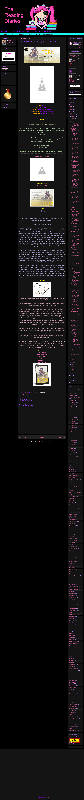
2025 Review (71, 448)
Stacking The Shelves (73, 670)
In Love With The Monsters (74, 575)
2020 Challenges (72, 431)
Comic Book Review (73, 519)
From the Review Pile (73, 559)
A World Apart (73, 59)
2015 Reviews (72, 413)
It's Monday (71, 577)
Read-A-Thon (71, 639)
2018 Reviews (72, 425)
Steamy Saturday (72, 672)
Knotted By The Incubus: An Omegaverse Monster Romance (74, 64)
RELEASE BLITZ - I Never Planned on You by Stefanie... (75, 210)
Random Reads (72, 629)
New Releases (72, 616)
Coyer (70, 527)
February (73, 367)
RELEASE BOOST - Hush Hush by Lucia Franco (75, 236)
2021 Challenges (72, 433)
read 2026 (71, 633)
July (72, 359)
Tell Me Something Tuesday (74, 695)
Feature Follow (72, 546)
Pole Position (73, 76)
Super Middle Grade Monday (74, 677)
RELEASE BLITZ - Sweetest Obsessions (75, 248)
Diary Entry (71, 532)
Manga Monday (72, 593)
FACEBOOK (42, 352)
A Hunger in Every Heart (74, 80)
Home (5, 34)
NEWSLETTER (42, 354)
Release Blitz (71, 645)
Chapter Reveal (72, 510)
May (72, 362)
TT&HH (70, 714)
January (73, 369)
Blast (70, 463)
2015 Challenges (72, 410)
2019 (71, 113)
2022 (71, 107)
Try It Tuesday (72, 712)
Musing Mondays (72, 608)
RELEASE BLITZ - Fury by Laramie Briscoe (75, 340)
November (73, 116)
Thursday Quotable (73, 706)
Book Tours (71, 490)
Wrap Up (71, 728)
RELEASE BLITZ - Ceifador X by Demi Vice (75, 276)
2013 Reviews (72, 404)
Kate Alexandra (74, 60)
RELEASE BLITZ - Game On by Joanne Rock (75, 232)
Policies (30, 34)
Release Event (72, 649)
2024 (71, 104)
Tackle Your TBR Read (73, 687)
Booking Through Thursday (74, 492)
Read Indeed (71, 637)
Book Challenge (72, 486)
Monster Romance (72, 604)
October (73, 118)
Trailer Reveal (72, 710)
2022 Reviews (72, 438)
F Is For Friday (72, 542)
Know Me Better (72, 584)
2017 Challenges (72, 419)
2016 (71, 375)
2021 (71, 109)
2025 (71, 102)
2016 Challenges (72, 415)
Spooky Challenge (72, 668)
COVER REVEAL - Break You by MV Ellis (75, 197)
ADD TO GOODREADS (42, 157)
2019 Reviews (72, 429)
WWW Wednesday (72, 730)
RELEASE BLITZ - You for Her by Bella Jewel (75, 184)
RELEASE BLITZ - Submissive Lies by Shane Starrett (75, 193)
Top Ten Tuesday (72, 708)
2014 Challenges (72, 406)
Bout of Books (72, 502)
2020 (71, 111)
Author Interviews (48, 34)
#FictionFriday (72, 393)
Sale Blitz (71, 662)
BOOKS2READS (42, 185)
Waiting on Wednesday (73, 718)
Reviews (38, 34)
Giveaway (71, 563)
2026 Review (71, 450)
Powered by (8, 62)
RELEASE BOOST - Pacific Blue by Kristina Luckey (75, 240)
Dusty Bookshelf (72, 536)
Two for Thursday (72, 716)
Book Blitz (71, 481)
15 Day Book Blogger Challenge (75, 397)
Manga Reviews (72, 595)
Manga (70, 591)
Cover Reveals (27, 395)
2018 (71, 371)
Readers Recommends (73, 641)
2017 (71, 373)
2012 (71, 382)
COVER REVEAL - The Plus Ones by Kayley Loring (75, 153)
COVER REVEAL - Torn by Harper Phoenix (75, 284)
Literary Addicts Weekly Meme (75, 586)
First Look (71, 550)
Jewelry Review (72, 582)
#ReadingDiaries (72, 395)
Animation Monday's (73, 456)
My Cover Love (72, 612)
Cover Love (73, 288)
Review (70, 656)
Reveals (35, 395)
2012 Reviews (72, 400)
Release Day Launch (73, 647)
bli (69, 465)
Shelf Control (71, 666)
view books (80, 47)
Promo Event (71, 624)
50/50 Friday (71, 454)
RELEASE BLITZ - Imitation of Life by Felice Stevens (75, 308)
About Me (12, 34)
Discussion (71, 534)
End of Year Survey (73, 538)
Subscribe (8, 59)
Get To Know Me (72, 561)
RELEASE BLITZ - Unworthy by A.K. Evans (75, 161)
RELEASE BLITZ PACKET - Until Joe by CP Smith (75, 304)
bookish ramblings (72, 496)
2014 (71, 378)
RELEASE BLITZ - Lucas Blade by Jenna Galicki (75, 352)
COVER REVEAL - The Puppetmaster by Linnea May (75, 190)
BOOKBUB (42, 358)
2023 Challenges (72, 440)
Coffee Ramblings (72, 514)
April (72, 364)
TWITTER (42, 356)
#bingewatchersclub (73, 389)
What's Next (71, 724)
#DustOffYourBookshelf (73, 391)
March (72, 366)
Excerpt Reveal (72, 540)
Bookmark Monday (72, 498)
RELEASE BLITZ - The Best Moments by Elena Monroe (75, 142)
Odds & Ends (71, 618)
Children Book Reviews (73, 512)
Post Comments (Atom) (46, 442)
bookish (70, 494)
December (73, 114)
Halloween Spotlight (73, 569)
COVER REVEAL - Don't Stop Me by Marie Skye (75, 138)
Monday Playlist (72, 599)
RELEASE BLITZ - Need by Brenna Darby (75, 252)
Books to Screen (72, 500)
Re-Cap (70, 631)
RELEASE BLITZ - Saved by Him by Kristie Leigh (75, 229)
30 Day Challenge (72, 452)
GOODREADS (42, 360)
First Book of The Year (73, 548)
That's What (71, 700)
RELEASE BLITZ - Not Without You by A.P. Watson (75, 317)
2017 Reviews (72, 421)
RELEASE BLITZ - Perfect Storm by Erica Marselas (75, 300)
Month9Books (71, 606)
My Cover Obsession (73, 614)
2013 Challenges (72, 402)
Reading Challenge (73, 643)
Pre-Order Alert (72, 620)
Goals (70, 565)
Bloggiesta (71, 473)
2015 (71, 377)
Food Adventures (72, 552)
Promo (70, 622)
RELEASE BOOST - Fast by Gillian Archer (75, 244)
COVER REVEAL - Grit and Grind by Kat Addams (75, 314)
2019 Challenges (72, 427)
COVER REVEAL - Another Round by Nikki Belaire (75, 280)
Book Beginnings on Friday (74, 479)
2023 (71, 106)
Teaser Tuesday (72, 693)
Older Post (61, 437)
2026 (71, 100)
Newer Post (23, 437)
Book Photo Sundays (73, 488)
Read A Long (71, 635)
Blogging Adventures (73, 475)
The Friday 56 (72, 702)
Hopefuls (71, 573)
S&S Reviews (71, 660)
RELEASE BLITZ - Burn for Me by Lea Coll (75, 268)
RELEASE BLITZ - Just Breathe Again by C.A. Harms (75, 272)
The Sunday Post (74, 187)
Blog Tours (71, 471)
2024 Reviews (72, 444)
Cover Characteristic (73, 521)
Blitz (70, 467)
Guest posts (71, 567)
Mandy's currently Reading (75, 56)
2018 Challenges (72, 423)
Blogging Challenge (73, 477)
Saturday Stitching (72, 664)
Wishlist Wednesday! (75, 223)
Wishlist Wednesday (73, 726)
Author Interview (72, 458)
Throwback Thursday (73, 704)
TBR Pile (71, 689)
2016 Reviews (72, 417)
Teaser (70, 691)
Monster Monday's (72, 601)
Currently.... (71, 529)
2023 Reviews (72, 442)
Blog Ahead (71, 469)
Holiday (70, 571)
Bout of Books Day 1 (75, 255)
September (73, 119)
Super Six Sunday (72, 680)
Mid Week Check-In (73, 597)
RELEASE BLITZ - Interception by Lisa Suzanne (75, 134)
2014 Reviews (72, 408)
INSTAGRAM (42, 362)
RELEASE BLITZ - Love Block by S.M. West (75, 206)
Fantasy (70, 544)
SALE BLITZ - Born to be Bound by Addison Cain (75, 296)
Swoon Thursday (72, 685)
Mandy (9, 40)
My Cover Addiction (73, 610)
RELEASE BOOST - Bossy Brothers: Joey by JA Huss (75, 355)
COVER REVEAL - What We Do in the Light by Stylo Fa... (75, 157)
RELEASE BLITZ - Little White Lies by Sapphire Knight (75, 170)
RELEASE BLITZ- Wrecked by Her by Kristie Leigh (75, 326)
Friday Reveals (72, 557)
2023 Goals (21, 34)
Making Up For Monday (73, 589)
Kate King (74, 82)
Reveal (70, 652)
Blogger (46, 797)
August (72, 121)
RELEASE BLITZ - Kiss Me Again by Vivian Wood (75, 333)
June (72, 360)
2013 (71, 380)
